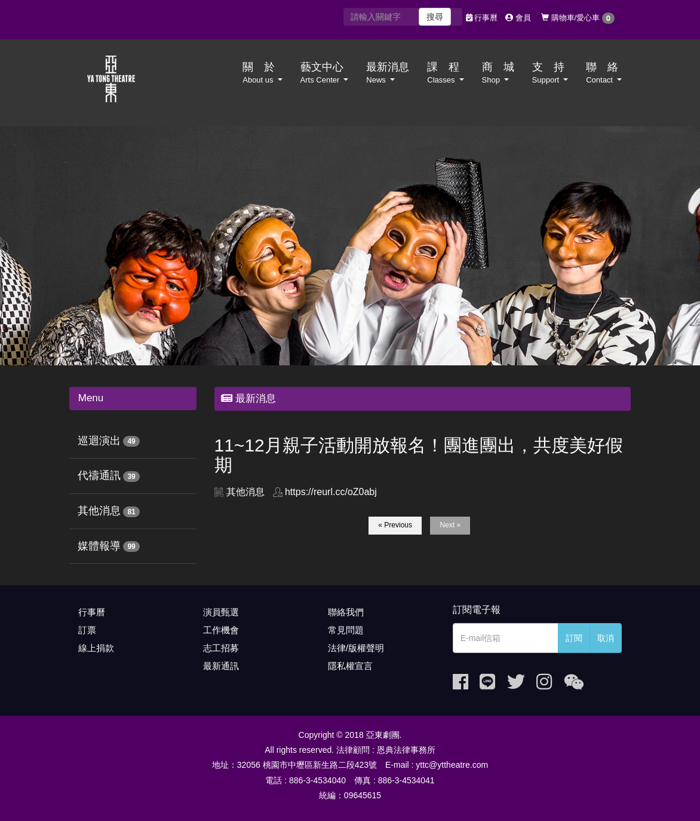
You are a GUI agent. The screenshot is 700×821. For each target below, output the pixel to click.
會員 (518, 17)
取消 (605, 638)
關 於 (262, 73)
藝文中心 (324, 73)
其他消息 (99, 511)
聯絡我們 (346, 612)
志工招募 (221, 648)
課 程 (445, 73)
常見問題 (346, 630)
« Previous (395, 525)
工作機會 (221, 630)
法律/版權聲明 (356, 648)
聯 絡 (604, 73)
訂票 (87, 630)
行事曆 (482, 17)
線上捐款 (96, 648)
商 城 (498, 73)
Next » (450, 525)
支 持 (550, 73)
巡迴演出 (99, 441)
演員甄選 (221, 612)
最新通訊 (221, 666)
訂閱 (574, 638)
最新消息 (387, 73)
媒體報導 (99, 546)
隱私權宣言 (350, 666)
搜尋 (434, 17)
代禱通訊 (99, 475)
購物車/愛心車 (578, 18)
